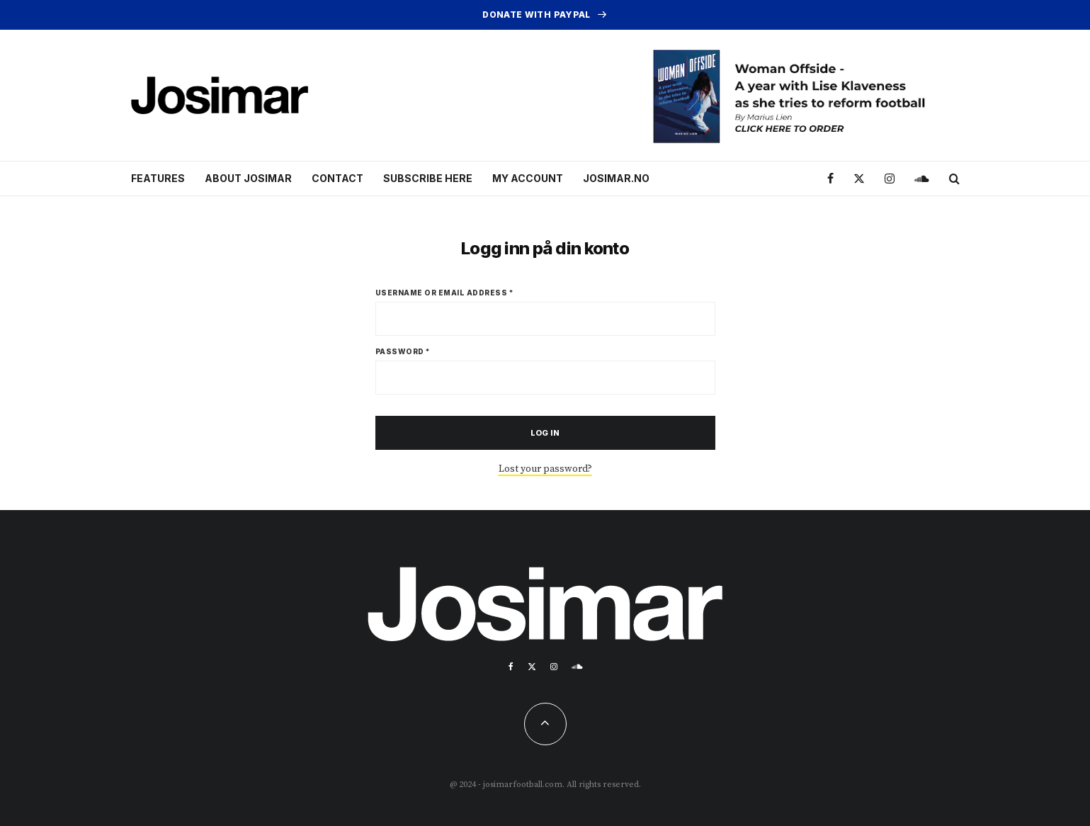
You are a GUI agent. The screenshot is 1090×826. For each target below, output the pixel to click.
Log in (545, 433)
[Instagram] (890, 179)
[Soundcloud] (921, 179)
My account (527, 178)
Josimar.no (616, 178)
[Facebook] (830, 179)
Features (158, 178)
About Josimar (248, 178)
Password (403, 351)
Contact (337, 178)
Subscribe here (427, 178)
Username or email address (444, 292)
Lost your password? (545, 469)
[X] (859, 179)
